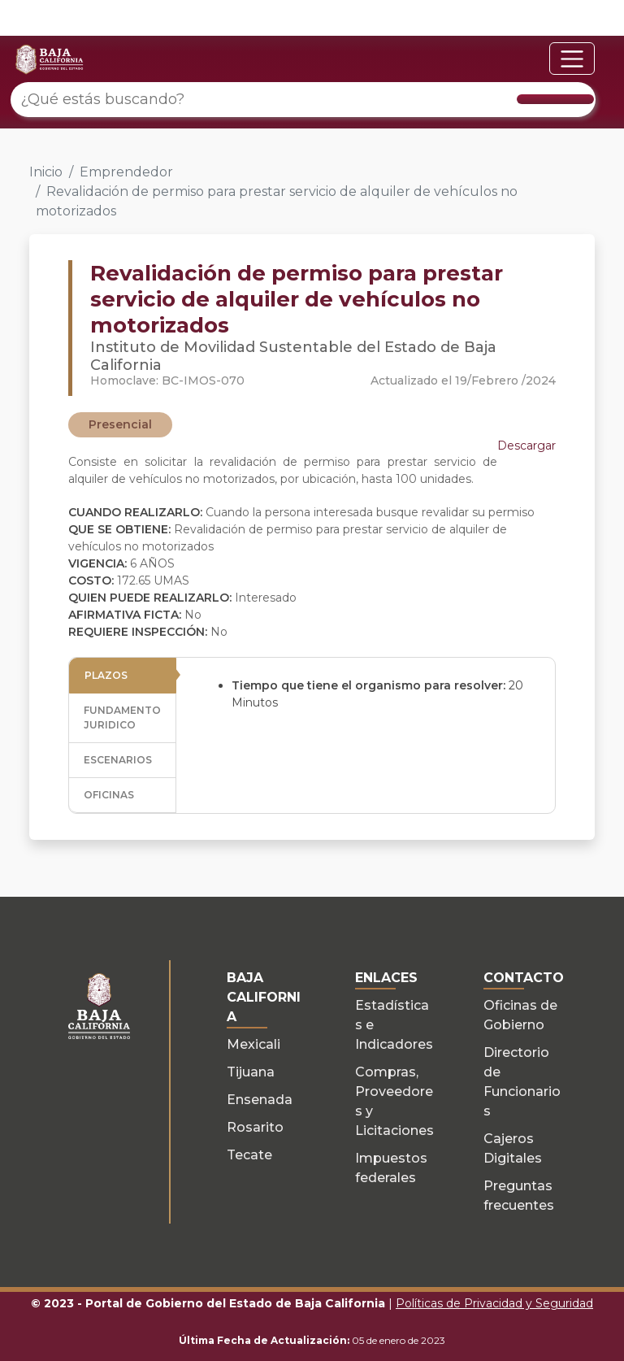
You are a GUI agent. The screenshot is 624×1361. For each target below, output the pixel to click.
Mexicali (253, 1044)
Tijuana (251, 1072)
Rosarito (255, 1127)
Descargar (526, 445)
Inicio (46, 172)
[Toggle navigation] (572, 58)
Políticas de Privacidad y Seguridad (494, 1303)
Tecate (249, 1155)
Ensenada (259, 1099)
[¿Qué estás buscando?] (303, 99)
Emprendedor (126, 172)
